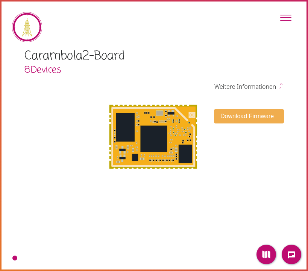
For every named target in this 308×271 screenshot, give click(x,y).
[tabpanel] (154, 135)
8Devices (42, 70)
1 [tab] (14, 258)
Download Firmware (248, 116)
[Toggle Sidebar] (286, 17)
